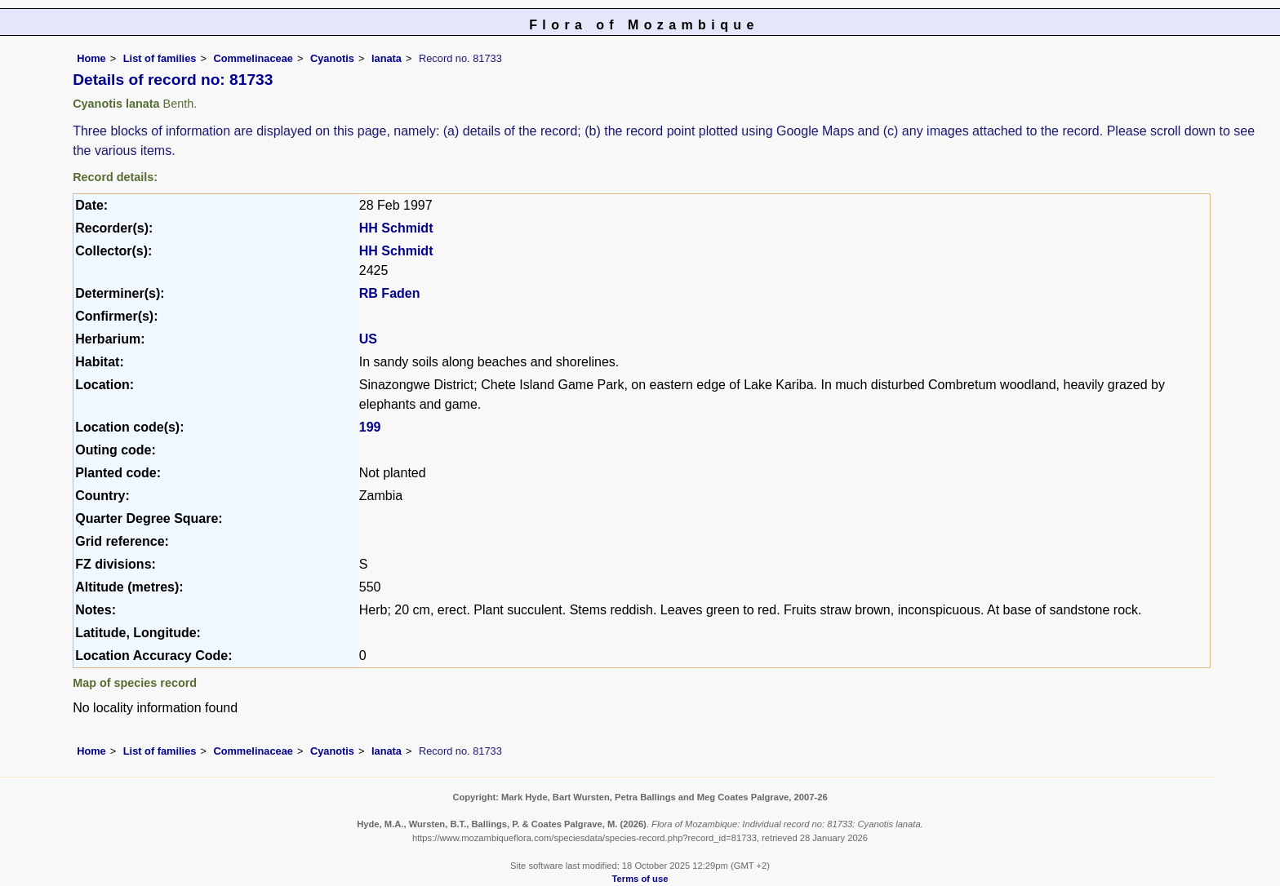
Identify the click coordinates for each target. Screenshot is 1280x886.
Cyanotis (332, 58)
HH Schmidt (396, 228)
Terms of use (640, 879)
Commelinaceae (252, 58)
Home (91, 58)
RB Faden (389, 293)
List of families (160, 58)
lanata (386, 58)
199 (370, 427)
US (368, 339)
